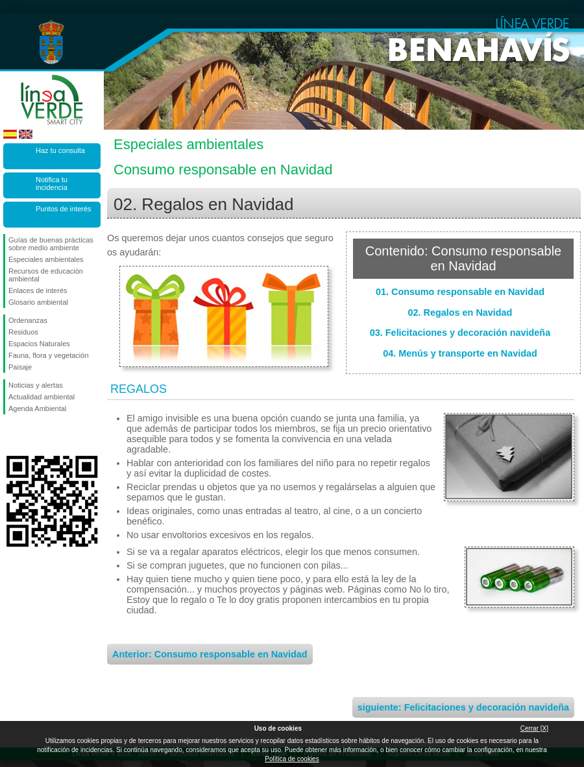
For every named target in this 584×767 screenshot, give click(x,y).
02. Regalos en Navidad (460, 312)
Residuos (23, 332)
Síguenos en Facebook (11, 435)
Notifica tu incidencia (51, 183)
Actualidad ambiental (41, 397)
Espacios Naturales (39, 344)
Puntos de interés (63, 209)
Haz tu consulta (60, 150)
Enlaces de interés (37, 290)
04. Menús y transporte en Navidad (460, 353)
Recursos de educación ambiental (45, 275)
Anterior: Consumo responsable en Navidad (210, 654)
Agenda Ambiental (37, 408)
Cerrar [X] (534, 728)
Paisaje (20, 367)
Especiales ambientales (46, 259)
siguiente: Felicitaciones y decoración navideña (463, 707)
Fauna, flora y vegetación (48, 355)
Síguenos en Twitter (32, 435)
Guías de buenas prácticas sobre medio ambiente (50, 244)
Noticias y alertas (35, 385)
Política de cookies (292, 758)
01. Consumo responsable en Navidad (460, 292)
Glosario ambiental (38, 302)
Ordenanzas (27, 320)
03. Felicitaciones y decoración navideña (460, 332)
